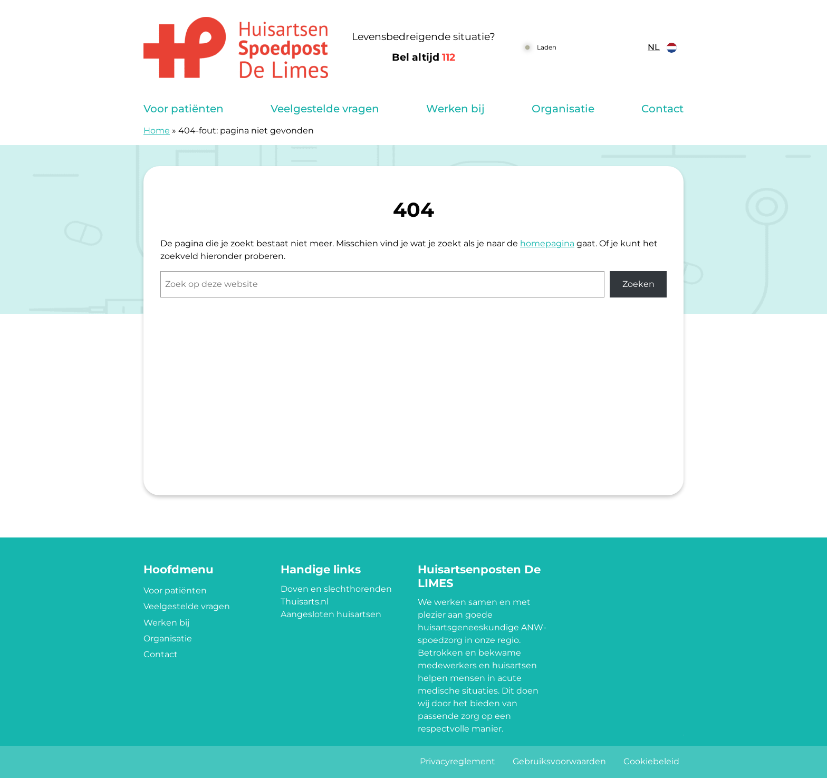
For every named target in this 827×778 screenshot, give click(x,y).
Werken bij (455, 108)
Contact (662, 108)
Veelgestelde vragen (325, 108)
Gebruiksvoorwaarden (559, 761)
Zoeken (638, 284)
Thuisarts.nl (305, 602)
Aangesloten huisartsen (331, 614)
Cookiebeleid (651, 761)
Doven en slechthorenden (336, 589)
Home (156, 131)
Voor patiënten (183, 108)
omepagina (550, 243)
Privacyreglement (457, 761)
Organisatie (563, 108)
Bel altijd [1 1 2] (423, 57)
